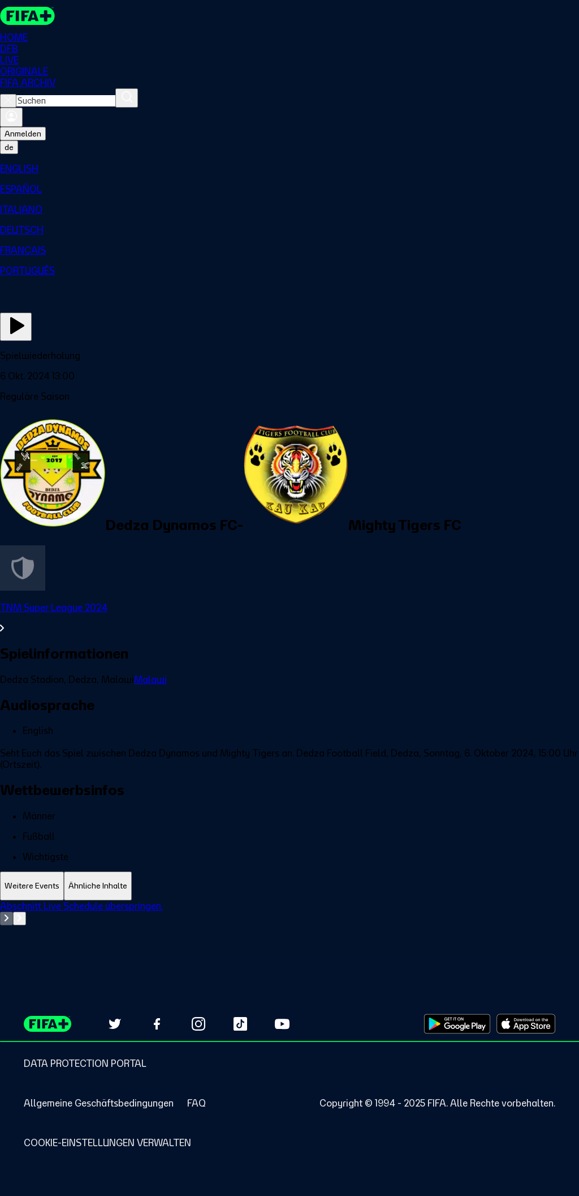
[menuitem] (289, 168)
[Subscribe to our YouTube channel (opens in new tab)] (282, 1023)
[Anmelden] (11, 117)
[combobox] (65, 100)
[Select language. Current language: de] (9, 147)
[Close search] (8, 101)
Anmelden (23, 134)
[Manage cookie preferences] (107, 1143)
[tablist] (289, 886)
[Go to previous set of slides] (6, 918)
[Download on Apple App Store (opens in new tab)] (525, 1023)
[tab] (32, 886)
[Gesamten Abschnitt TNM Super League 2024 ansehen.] (289, 618)
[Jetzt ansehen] (16, 327)
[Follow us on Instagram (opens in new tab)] (198, 1023)
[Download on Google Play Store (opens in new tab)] (457, 1023)
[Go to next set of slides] (19, 918)
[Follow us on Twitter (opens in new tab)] (114, 1023)
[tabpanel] (289, 928)
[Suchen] (126, 98)
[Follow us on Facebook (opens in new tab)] (156, 1023)
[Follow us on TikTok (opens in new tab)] (240, 1023)
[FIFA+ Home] (27, 16)
